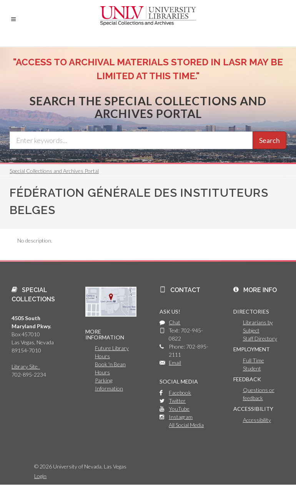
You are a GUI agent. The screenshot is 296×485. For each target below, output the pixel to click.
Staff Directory (260, 338)
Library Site (26, 366)
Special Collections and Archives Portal (54, 171)
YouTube (179, 408)
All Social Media (186, 425)
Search (269, 140)
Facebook (180, 392)
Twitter (177, 400)
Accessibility (257, 420)
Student (252, 368)
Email (175, 362)
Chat (174, 322)
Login (40, 476)
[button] (13, 19)
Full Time (253, 360)
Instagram (181, 417)
